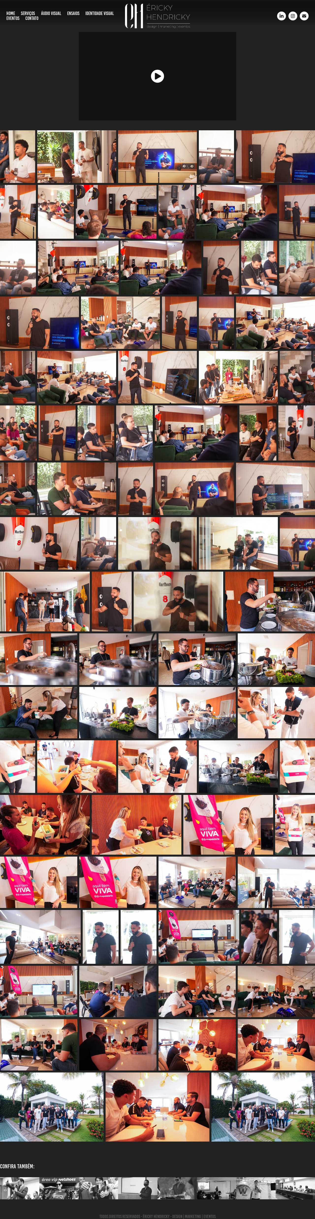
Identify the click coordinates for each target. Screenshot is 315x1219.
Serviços (28, 13)
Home (10, 13)
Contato (31, 18)
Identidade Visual (99, 13)
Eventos (12, 18)
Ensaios (73, 13)
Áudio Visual (51, 13)
